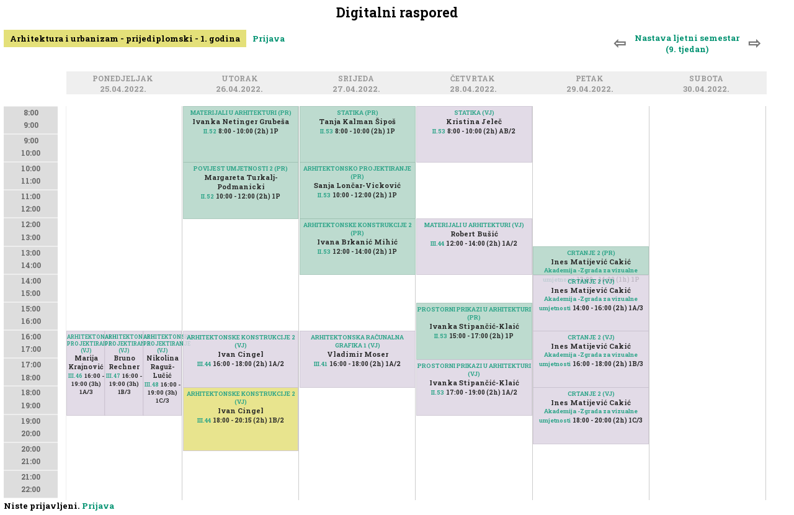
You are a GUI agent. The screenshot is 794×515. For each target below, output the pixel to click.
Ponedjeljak (124, 79)
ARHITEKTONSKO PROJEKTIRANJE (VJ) (86, 343)
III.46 (75, 375)
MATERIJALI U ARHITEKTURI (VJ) (474, 225)
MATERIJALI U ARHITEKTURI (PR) (241, 113)
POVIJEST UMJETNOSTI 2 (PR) (241, 168)
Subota (708, 79)
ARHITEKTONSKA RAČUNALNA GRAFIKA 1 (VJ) (357, 341)
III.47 (113, 375)
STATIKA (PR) (357, 113)
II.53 (326, 131)
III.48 (152, 384)
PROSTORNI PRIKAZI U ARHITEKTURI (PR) (474, 313)
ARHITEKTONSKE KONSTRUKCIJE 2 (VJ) (241, 398)
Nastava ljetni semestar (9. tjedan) (687, 43)
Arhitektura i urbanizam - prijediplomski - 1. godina (125, 38)
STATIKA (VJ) (474, 113)
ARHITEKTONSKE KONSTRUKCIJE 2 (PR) (357, 229)
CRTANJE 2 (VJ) (591, 394)
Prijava (268, 38)
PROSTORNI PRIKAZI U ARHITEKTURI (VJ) (474, 370)
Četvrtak (474, 79)
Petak (591, 79)
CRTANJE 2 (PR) (591, 253)
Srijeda (358, 79)
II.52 (209, 131)
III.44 (204, 420)
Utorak (241, 79)
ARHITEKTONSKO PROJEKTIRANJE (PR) (357, 172)
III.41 (321, 364)
